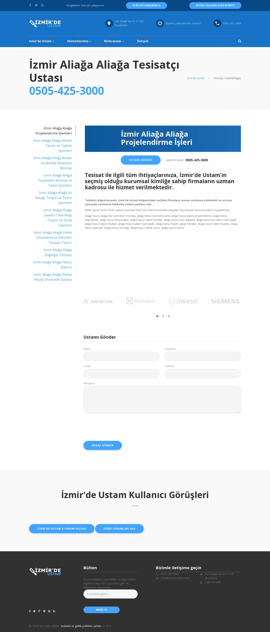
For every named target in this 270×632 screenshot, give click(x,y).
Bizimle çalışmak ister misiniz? (183, 23)
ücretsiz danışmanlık (146, 5)
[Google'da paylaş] (42, 5)
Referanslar (112, 41)
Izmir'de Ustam (40, 41)
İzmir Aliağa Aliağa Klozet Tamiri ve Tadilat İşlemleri (52, 145)
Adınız (86, 349)
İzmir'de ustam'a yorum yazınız (61, 528)
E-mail (87, 366)
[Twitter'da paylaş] (36, 5)
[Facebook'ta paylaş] (30, 5)
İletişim (142, 41)
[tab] (52, 145)
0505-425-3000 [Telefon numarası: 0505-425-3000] (232, 23)
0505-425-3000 (66, 90)
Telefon (169, 366)
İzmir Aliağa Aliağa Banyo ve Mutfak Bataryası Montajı (52, 163)
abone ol (101, 609)
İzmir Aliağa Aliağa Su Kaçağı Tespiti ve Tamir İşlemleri (53, 197)
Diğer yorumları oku (119, 528)
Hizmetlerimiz (77, 41)
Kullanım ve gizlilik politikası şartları (81, 626)
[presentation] (110, 426)
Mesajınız (88, 383)
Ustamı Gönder (140, 160)
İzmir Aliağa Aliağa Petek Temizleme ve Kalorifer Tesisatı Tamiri (53, 237)
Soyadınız (170, 349)
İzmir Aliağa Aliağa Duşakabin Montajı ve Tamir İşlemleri (55, 180)
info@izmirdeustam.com (175, 578)
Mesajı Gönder (103, 445)
